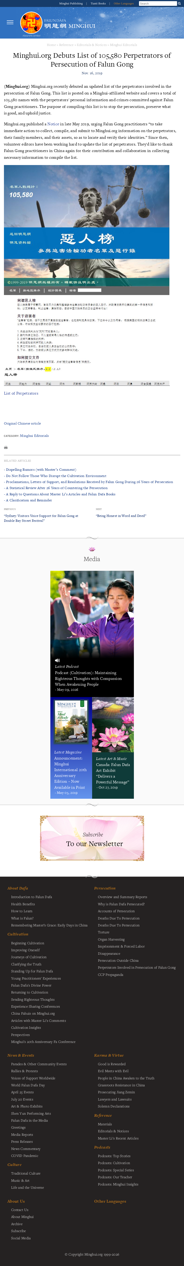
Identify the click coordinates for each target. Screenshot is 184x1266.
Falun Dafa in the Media (29, 1120)
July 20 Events (22, 1099)
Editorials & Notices (92, 44)
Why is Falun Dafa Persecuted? (121, 904)
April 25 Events (22, 1092)
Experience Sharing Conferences (35, 1006)
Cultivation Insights (26, 1027)
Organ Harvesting (111, 939)
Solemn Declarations (113, 1106)
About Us (16, 1201)
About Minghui (22, 1216)
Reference (66, 44)
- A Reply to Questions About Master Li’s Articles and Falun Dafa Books (60, 494)
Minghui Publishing (71, 3)
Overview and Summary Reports (122, 896)
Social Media (21, 1238)
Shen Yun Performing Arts (31, 1113)
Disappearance (109, 953)
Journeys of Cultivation (29, 956)
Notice (53, 124)
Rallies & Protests (24, 1070)
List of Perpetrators (21, 393)
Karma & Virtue (109, 1055)
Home (51, 44)
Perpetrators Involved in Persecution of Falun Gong (137, 967)
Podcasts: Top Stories (114, 1155)
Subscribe (18, 1230)
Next (99, 509)
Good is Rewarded (112, 1063)
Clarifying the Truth (26, 964)
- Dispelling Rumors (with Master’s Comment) (40, 469)
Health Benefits (23, 904)
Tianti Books (99, 3)
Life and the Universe (27, 1187)
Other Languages (124, 3)
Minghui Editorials (123, 44)
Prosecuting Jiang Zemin (116, 1092)
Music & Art (20, 1180)
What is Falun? (22, 918)
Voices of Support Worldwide (33, 1078)
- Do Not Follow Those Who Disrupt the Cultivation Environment (55, 475)
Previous (10, 509)
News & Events (20, 1055)
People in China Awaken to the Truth (126, 1078)
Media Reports (22, 1134)
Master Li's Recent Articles (118, 1138)
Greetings (18, 1127)
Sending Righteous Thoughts (33, 999)
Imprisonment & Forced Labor (121, 946)
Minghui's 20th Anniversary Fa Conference (43, 1041)
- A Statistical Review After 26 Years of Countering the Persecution (56, 487)
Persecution (105, 888)
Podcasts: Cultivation (114, 1162)
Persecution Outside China (118, 960)
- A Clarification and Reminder (28, 500)
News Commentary (25, 1148)
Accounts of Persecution (116, 911)
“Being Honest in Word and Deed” (121, 515)
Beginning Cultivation (27, 943)
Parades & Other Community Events (39, 1063)
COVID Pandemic (24, 1155)
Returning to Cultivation (29, 992)
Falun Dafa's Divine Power (31, 985)
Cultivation (17, 934)
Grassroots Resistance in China (121, 1085)
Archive (17, 1223)
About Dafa (17, 888)
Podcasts (102, 1147)
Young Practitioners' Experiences (36, 978)
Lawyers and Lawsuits (115, 1099)
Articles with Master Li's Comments (38, 1020)
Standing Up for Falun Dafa (32, 971)
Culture (14, 1164)
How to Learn (21, 911)
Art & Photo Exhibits (27, 1106)
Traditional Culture (25, 1173)
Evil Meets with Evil (113, 1070)
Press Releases (22, 1141)
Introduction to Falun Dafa (31, 896)
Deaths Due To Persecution (118, 918)
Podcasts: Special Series (116, 1170)
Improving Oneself (25, 950)
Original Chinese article (22, 423)
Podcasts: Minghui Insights (118, 1184)
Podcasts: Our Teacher (115, 1177)
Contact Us (19, 1209)
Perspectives (20, 1034)
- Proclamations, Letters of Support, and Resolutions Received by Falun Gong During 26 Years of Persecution (88, 481)
